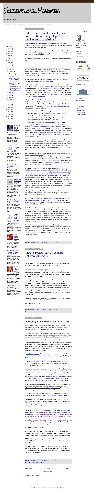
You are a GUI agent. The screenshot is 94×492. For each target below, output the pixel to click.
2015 (9, 111)
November (12, 69)
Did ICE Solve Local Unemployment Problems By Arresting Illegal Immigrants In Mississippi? (45, 36)
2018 (9, 105)
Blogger (62, 487)
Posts (79, 53)
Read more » (28, 305)
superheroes (36, 311)
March (11, 99)
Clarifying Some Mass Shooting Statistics (48, 321)
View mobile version (48, 471)
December (12, 67)
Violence (42, 462)
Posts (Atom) (35, 475)
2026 (9, 49)
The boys (42, 311)
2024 (9, 53)
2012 (9, 118)
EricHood (50, 487)
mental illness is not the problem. (37, 427)
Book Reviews (49, 24)
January (11, 102)
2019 (9, 65)
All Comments (81, 56)
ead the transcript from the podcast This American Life (48, 225)
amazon (31, 311)
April (10, 97)
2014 (9, 114)
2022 (9, 58)
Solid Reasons (81, 110)
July (10, 92)
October (11, 71)
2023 (9, 55)
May (10, 95)
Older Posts (68, 468)
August (11, 76)
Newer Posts (28, 468)
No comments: (44, 242)
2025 (9, 51)
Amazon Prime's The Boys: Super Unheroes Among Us (44, 254)
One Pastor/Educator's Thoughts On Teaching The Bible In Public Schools (13, 253)
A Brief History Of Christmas (11, 286)
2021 (9, 60)
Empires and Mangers (31, 10)
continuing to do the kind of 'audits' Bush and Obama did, (52, 168)
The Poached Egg (81, 114)
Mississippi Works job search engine (50, 88)
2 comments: (44, 309)
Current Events (21, 24)
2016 (9, 109)
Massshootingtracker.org (32, 354)
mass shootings (35, 462)
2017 (9, 107)
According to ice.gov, (31, 177)
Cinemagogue (80, 106)
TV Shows (41, 24)
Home (14, 24)
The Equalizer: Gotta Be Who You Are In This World (13, 166)
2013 (9, 116)
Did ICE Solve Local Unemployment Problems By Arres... (15, 80)
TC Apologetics (81, 112)
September (12, 74)
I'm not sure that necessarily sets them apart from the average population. (48, 395)
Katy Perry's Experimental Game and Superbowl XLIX (14, 201)
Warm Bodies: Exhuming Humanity (16, 237)
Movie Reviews (7, 24)
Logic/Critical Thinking (32, 24)
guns (30, 462)
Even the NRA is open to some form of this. (49, 424)
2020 (9, 62)
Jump (78, 108)
